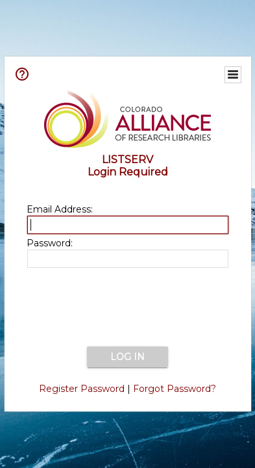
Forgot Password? (174, 389)
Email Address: (60, 209)
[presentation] (127, 308)
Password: (50, 243)
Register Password (82, 389)
